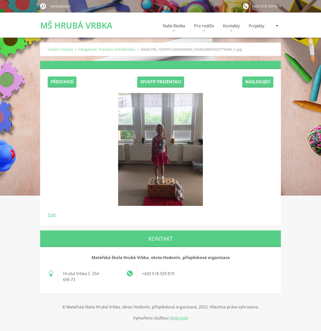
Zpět (52, 215)
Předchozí (62, 82)
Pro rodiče (204, 27)
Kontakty (231, 27)
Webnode (179, 318)
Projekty (256, 26)
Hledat (43, 6)
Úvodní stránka (60, 49)
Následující (257, 82)
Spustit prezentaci (160, 82)
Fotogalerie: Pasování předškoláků (106, 49)
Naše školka (174, 27)
